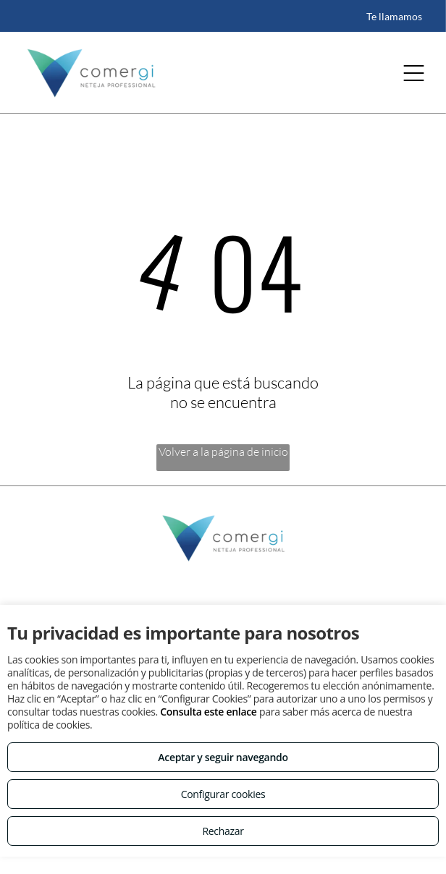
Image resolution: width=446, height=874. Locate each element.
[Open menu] (414, 73)
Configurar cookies (223, 794)
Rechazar (222, 831)
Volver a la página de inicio (223, 451)
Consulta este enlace (208, 711)
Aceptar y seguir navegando (222, 757)
